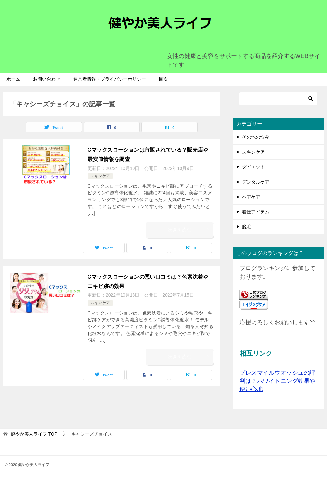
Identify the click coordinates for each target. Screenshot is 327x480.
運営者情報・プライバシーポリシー (109, 79)
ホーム (13, 79)
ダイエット (253, 166)
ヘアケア (251, 197)
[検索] (278, 98)
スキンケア (100, 176)
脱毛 (246, 226)
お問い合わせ (46, 79)
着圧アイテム (255, 211)
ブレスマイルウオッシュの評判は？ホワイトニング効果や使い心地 (277, 381)
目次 (163, 79)
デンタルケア (255, 182)
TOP (34, 434)
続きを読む (189, 229)
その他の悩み (255, 137)
